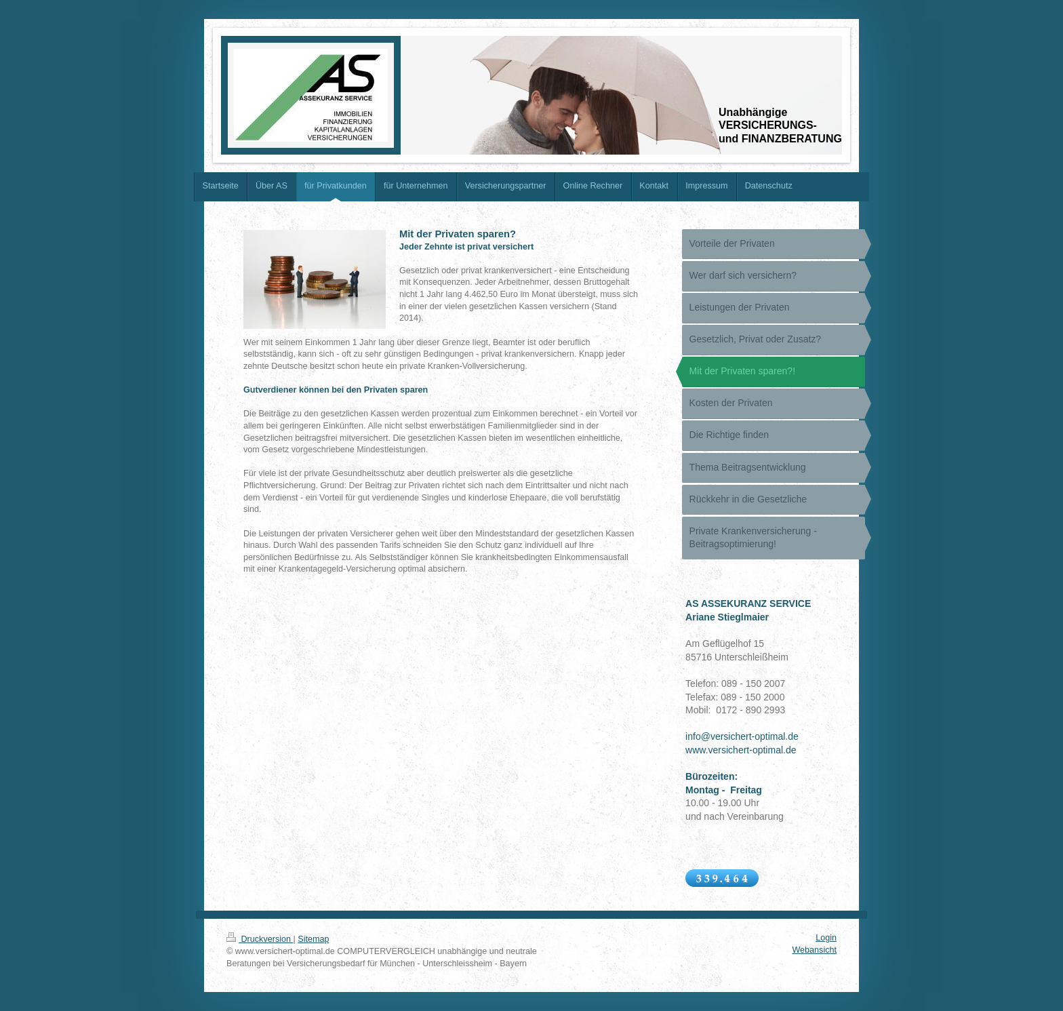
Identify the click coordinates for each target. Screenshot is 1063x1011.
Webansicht (814, 950)
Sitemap (313, 939)
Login (826, 938)
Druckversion (259, 939)
